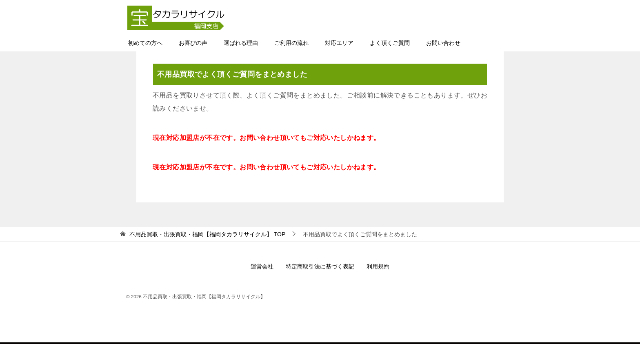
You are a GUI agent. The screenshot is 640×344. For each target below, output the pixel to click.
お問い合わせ (443, 43)
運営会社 (262, 266)
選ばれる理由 (241, 43)
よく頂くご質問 (390, 43)
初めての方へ (145, 43)
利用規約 (378, 266)
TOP (207, 234)
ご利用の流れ (291, 43)
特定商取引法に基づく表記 (320, 266)
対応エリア (339, 43)
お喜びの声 (193, 43)
